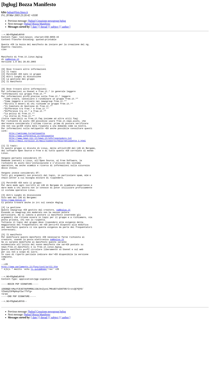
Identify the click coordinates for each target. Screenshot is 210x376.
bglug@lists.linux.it (17, 12)
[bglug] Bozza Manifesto (37, 23)
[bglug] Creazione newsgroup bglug (47, 20)
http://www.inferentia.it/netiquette (31, 156)
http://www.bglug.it (13, 233)
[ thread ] (44, 26)
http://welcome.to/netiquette (27, 153)
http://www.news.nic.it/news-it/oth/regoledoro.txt (40, 159)
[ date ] (34, 26)
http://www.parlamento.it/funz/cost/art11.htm (29, 313)
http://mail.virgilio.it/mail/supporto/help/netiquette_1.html (47, 162)
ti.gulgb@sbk (38, 316)
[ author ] (65, 26)
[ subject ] (54, 26)
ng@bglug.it (12, 64)
